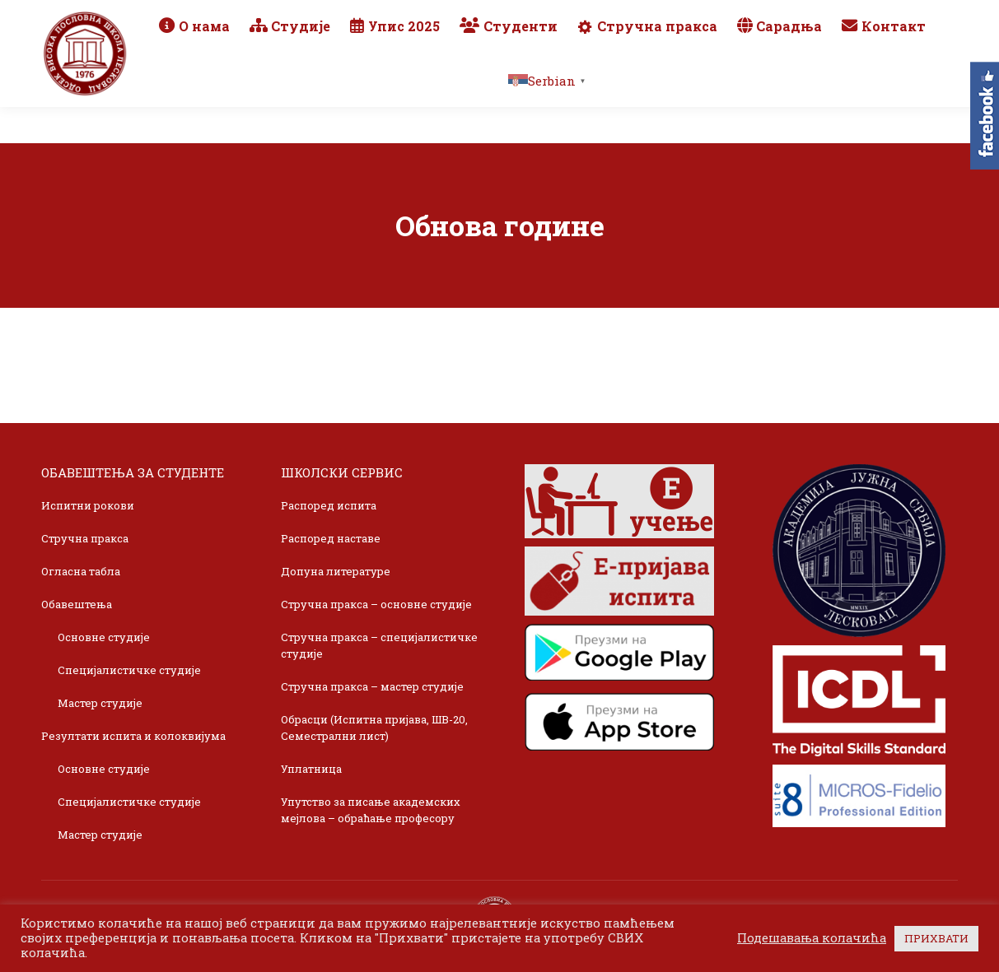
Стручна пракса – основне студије (376, 604)
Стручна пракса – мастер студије (372, 686)
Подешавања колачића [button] (811, 938)
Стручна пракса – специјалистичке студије (379, 645)
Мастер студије (100, 702)
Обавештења (76, 604)
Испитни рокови (87, 505)
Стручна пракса (84, 538)
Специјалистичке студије (129, 670)
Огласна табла (80, 571)
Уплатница (311, 768)
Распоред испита (328, 505)
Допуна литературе (335, 571)
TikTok (896, 18)
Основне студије (104, 637)
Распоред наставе (330, 538)
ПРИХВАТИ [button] (936, 938)
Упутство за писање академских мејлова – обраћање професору (370, 810)
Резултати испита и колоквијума (133, 735)
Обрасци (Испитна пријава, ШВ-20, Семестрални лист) (374, 727)
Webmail (721, 18)
